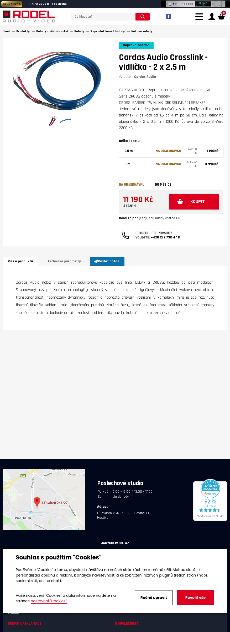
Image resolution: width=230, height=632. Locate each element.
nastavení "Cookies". (49, 601)
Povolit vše (195, 597)
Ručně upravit (153, 597)
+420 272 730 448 (165, 237)
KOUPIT (197, 201)
